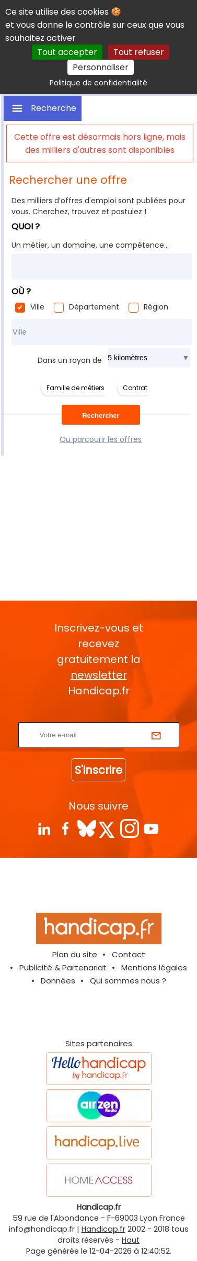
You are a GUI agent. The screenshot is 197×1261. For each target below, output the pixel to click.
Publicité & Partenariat (63, 967)
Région (156, 307)
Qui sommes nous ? (128, 980)
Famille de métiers (76, 387)
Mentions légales (154, 967)
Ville (37, 307)
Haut (131, 1240)
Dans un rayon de (70, 360)
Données (58, 980)
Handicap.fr (103, 1229)
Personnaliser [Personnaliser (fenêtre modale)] (101, 67)
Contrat (135, 387)
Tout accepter (67, 52)
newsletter (99, 675)
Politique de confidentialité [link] (98, 83)
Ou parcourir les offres (101, 439)
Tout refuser (138, 52)
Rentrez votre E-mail (101, 716)
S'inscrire (98, 770)
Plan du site (74, 954)
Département (94, 307)
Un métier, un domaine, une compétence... (90, 245)
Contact (128, 954)
